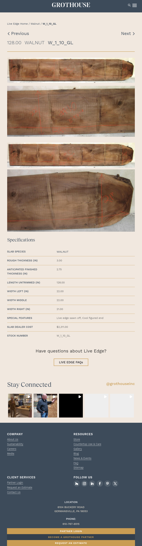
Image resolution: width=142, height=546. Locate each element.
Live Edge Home (17, 24)
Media (11, 454)
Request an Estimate (20, 488)
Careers (12, 449)
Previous (20, 34)
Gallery (78, 449)
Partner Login (15, 483)
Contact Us (14, 493)
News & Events (83, 459)
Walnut (35, 24)
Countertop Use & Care (88, 445)
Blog (76, 454)
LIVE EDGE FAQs (71, 363)
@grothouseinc (120, 385)
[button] (20, 407)
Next (126, 34)
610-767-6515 (71, 524)
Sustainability (15, 445)
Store (77, 440)
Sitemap (79, 468)
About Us (13, 440)
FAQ (76, 464)
